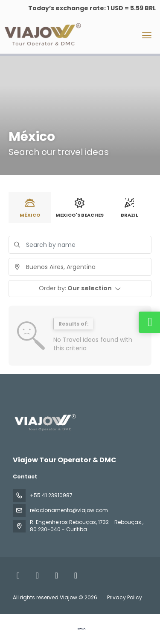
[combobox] (80, 267)
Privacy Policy (124, 597)
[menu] (147, 35)
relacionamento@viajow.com (69, 510)
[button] (80, 288)
